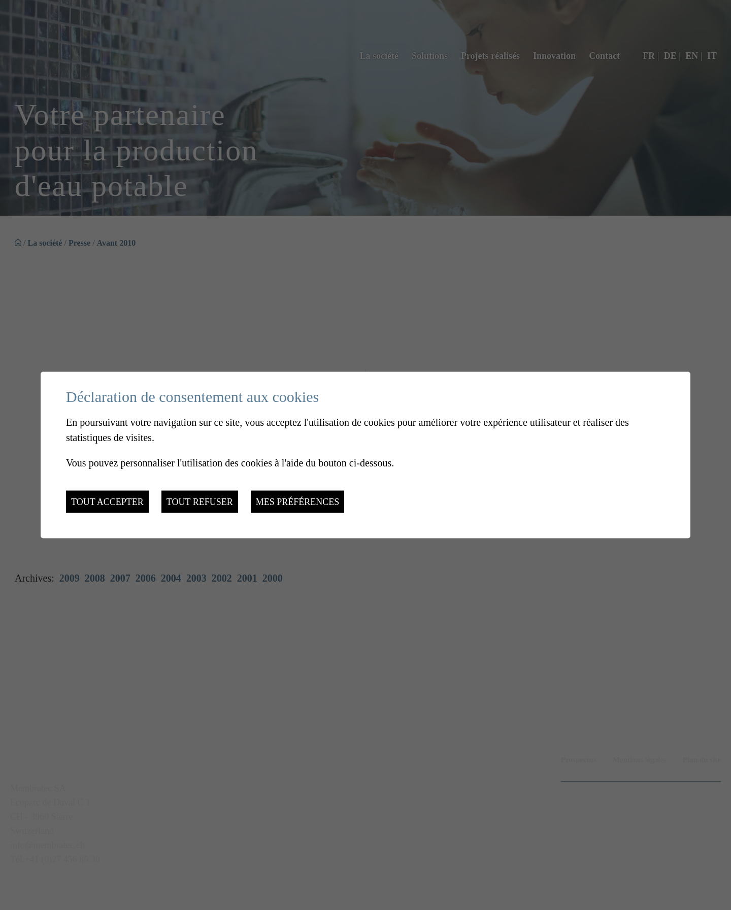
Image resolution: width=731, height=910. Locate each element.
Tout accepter (107, 502)
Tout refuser (200, 502)
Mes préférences (298, 502)
